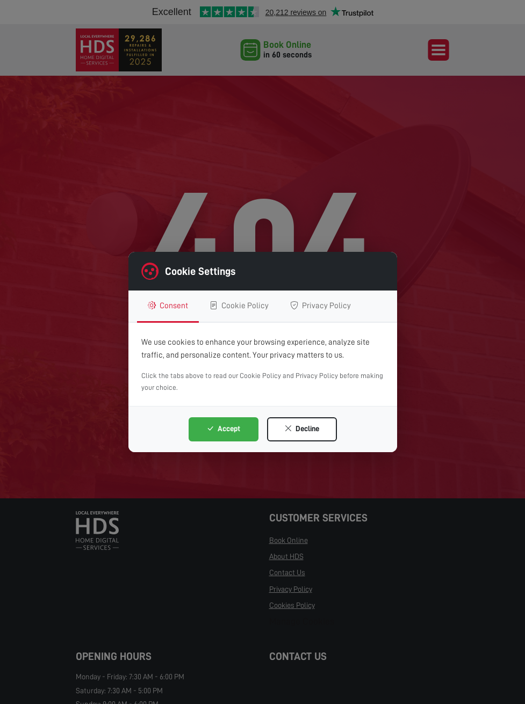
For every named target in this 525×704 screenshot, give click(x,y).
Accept (223, 428)
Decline (301, 428)
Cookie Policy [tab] (239, 305)
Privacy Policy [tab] (320, 305)
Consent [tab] (168, 305)
